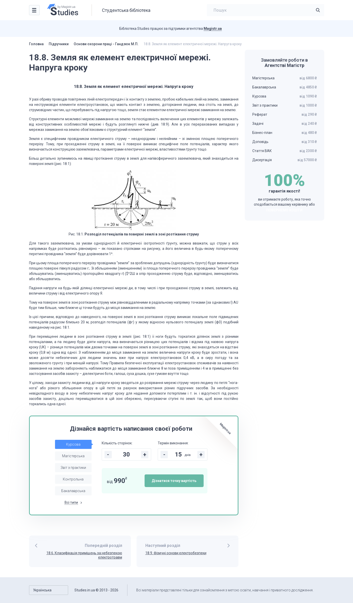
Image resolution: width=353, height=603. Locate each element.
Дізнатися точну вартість (174, 481)
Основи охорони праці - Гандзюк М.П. (106, 44)
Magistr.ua (213, 29)
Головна (36, 44)
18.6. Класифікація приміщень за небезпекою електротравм (84, 555)
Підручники (59, 44)
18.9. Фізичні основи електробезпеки (175, 553)
